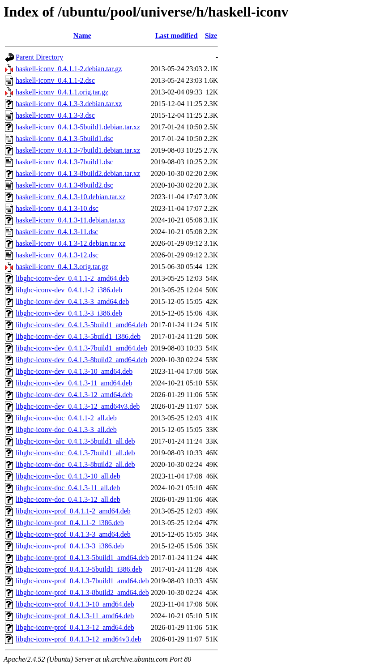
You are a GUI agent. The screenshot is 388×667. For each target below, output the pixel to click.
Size (211, 35)
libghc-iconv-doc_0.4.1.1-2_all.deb (66, 418)
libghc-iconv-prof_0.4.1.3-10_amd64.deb (75, 604)
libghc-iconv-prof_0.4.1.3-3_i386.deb (70, 546)
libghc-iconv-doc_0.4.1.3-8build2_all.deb (75, 464)
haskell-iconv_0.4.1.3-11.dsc (57, 231)
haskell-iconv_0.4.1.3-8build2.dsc (64, 185)
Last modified (176, 35)
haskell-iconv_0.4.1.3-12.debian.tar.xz (70, 243)
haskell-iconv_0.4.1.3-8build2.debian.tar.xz (78, 173)
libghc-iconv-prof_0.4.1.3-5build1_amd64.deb (82, 557)
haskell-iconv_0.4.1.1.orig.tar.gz (62, 92)
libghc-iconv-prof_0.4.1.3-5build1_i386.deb (79, 569)
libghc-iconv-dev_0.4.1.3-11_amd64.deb (74, 383)
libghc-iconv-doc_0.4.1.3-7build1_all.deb (75, 453)
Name (82, 35)
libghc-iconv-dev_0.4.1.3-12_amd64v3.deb (78, 406)
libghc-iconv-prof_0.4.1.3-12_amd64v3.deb (78, 639)
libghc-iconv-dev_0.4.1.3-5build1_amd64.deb (81, 325)
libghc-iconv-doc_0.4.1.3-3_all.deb (66, 429)
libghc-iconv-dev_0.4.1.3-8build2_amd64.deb (81, 359)
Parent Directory (39, 57)
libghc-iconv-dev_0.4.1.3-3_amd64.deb (72, 301)
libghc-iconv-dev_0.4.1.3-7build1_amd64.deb (81, 348)
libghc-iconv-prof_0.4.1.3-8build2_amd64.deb (82, 592)
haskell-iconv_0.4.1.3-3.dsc (55, 115)
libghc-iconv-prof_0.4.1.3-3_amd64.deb (73, 534)
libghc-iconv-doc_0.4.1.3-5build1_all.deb (75, 441)
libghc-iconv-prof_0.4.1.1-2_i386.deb (70, 522)
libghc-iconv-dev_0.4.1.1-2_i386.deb (69, 290)
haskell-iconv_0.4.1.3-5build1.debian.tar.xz (78, 127)
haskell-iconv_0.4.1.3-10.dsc (57, 208)
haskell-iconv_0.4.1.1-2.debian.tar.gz (69, 69)
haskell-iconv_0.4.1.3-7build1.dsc (64, 162)
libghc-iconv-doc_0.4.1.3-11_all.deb (68, 488)
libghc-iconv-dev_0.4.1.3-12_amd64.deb (74, 394)
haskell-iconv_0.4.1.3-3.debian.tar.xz (69, 103)
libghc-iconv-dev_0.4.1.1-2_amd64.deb (72, 278)
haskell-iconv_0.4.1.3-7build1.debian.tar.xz (78, 150)
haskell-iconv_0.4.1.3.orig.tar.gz (62, 266)
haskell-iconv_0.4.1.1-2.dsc (55, 80)
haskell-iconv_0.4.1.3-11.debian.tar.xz (70, 220)
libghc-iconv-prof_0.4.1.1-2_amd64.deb (73, 511)
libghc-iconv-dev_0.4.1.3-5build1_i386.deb (78, 336)
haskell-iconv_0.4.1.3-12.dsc (57, 255)
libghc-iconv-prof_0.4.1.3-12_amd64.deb (75, 627)
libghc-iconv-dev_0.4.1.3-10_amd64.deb (74, 371)
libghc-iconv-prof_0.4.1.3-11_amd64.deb (75, 616)
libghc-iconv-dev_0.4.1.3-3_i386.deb (69, 313)
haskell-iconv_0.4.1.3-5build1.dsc (64, 138)
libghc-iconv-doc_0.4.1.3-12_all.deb (68, 499)
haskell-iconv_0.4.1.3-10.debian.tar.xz (70, 197)
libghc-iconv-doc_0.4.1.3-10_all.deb (68, 476)
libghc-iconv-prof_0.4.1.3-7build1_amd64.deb (82, 581)
